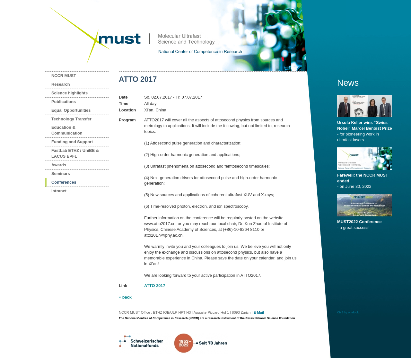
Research (60, 84)
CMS (340, 312)
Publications (63, 101)
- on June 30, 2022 (365, 179)
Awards (58, 164)
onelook (353, 312)
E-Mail (258, 312)
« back (125, 297)
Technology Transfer (71, 119)
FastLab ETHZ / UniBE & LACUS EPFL (75, 153)
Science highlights (69, 93)
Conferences (63, 182)
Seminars (60, 173)
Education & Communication (67, 130)
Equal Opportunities (71, 110)
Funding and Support (72, 141)
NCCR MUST (63, 75)
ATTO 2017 (154, 285)
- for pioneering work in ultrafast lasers (365, 129)
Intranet (58, 190)
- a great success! (365, 222)
